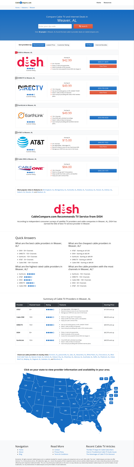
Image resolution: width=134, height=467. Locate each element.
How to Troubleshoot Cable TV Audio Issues (101, 452)
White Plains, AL (92, 355)
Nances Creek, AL (38, 357)
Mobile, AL (80, 190)
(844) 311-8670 (103, 62)
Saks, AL (72, 355)
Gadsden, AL (45, 359)
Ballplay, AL (28, 359)
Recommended (38, 45)
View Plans (103, 66)
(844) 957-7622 (103, 142)
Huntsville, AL (71, 190)
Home (99, 3)
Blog (20, 454)
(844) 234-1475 (103, 171)
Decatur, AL (30, 192)
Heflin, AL (96, 357)
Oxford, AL (48, 357)
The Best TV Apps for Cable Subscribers (100, 450)
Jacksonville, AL (64, 355)
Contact (57, 450)
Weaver (32, 8)
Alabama (25, 8)
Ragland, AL (36, 359)
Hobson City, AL (57, 357)
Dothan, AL (108, 190)
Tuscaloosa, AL (90, 190)
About (21, 452)
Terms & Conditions (61, 454)
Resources (107, 3)
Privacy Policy (59, 452)
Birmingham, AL (48, 190)
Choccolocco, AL (104, 355)
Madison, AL (41, 192)
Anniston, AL (53, 355)
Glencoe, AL (78, 357)
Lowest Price (50, 45)
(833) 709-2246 (103, 88)
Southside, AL (87, 357)
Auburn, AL (21, 192)
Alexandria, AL (81, 355)
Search (83, 26)
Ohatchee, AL (68, 357)
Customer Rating (63, 45)
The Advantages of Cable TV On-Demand (100, 454)
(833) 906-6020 (103, 118)
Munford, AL (58, 359)
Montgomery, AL (60, 190)
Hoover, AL (100, 190)
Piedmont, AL (105, 357)
